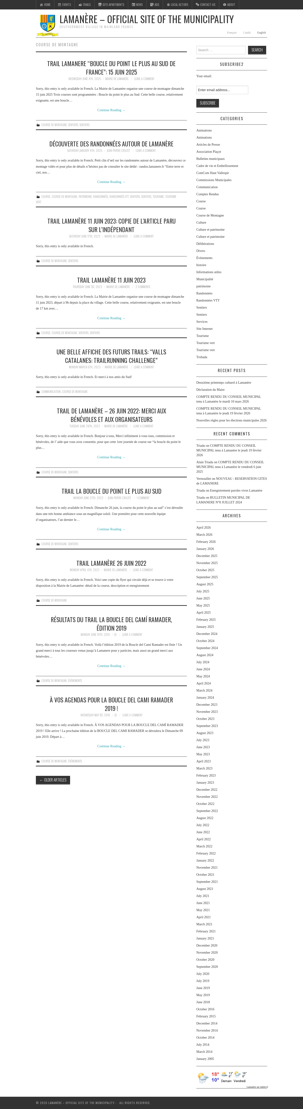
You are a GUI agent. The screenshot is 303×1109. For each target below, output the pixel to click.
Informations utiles (208, 272)
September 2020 (207, 967)
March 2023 (204, 768)
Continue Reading (111, 110)
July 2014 (202, 1044)
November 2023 (207, 712)
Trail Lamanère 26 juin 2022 (111, 562)
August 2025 (204, 584)
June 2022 (203, 832)
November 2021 (207, 867)
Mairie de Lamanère (117, 78)
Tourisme (158, 196)
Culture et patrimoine (210, 229)
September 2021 (207, 882)
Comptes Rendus (207, 194)
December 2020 (206, 945)
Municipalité (204, 279)
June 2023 (203, 747)
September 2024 (207, 648)
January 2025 (205, 627)
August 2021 (204, 889)
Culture (201, 222)
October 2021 (205, 874)
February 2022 (206, 853)
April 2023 (203, 761)
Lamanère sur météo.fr (257, 1087)
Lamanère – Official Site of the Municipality (146, 19)
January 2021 (205, 938)
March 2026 (204, 534)
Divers (200, 251)
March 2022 (204, 846)
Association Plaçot (208, 151)
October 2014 (205, 1037)
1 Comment (143, 498)
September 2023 (207, 726)
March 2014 (204, 1052)
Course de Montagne (54, 125)
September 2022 (207, 811)
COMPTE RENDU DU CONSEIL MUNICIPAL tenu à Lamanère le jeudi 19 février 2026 (228, 450)
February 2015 (206, 1016)
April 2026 (203, 527)
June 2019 (203, 988)
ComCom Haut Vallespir (212, 173)
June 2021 (203, 903)
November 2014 (207, 1030)
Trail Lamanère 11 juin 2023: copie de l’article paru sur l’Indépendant (111, 225)
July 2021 (202, 896)
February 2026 (206, 542)
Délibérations (205, 244)
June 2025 (203, 598)
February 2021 (206, 931)
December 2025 (206, 556)
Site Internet (204, 329)
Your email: (204, 76)
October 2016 (205, 1009)
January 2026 (205, 549)
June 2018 (203, 1002)
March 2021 (204, 924)
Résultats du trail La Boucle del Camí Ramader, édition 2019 (111, 623)
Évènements (75, 680)
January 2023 (205, 782)
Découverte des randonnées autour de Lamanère (111, 143)
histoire (201, 265)
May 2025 (203, 605)
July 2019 (202, 981)
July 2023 (202, 740)
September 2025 (207, 577)
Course (45, 196)
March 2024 (204, 690)
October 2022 (205, 804)
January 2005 (205, 1059)
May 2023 (203, 754)
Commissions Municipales (213, 180)
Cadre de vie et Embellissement (217, 166)
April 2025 (203, 612)
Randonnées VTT (119, 196)
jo (115, 634)
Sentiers (73, 125)
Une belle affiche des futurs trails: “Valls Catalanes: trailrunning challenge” (111, 356)
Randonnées (100, 196)
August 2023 (204, 733)
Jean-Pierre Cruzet (118, 150)
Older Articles (53, 780)
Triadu (200, 490)
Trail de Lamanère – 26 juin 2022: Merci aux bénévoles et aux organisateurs (111, 415)
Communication (51, 391)
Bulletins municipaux (210, 159)
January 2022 (205, 860)
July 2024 (202, 662)
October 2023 (205, 719)
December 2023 (206, 704)
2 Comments (142, 287)
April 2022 (203, 839)
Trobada (201, 357)
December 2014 (206, 1023)
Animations (204, 130)
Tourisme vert (205, 343)
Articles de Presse (208, 144)
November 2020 (207, 952)
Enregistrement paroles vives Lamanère (236, 490)
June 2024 (203, 669)
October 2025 (205, 570)
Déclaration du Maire (210, 389)
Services (201, 321)
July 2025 (202, 591)
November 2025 (207, 563)
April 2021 (203, 917)
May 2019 (203, 995)
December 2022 (206, 789)
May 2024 (203, 676)
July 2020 (202, 974)
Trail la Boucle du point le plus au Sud (111, 490)
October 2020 (205, 959)
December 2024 (206, 634)
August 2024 (204, 655)
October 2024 (205, 641)
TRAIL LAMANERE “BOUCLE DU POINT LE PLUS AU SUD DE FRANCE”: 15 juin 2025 (111, 67)
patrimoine (85, 196)
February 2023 (206, 775)
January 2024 (205, 697)
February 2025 (206, 619)
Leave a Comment (144, 78)
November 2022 (207, 797)
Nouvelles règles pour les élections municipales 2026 (231, 420)
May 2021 (203, 910)
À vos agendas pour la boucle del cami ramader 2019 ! (111, 704)
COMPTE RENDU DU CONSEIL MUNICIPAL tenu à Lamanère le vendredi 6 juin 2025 (230, 466)
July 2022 (202, 825)
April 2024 (203, 683)
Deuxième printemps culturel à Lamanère (223, 382)
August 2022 (204, 818)
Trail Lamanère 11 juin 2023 (111, 279)
